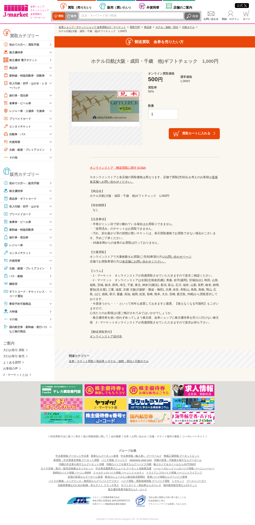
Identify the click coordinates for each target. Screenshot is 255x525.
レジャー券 (13, 245)
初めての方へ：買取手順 (22, 44)
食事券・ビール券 (18, 103)
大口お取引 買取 (13, 351)
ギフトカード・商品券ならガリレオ (141, 485)
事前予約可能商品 (18, 304)
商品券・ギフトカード (21, 198)
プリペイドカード (18, 118)
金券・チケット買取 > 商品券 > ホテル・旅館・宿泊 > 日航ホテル (109, 361)
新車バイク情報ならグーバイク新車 (167, 476)
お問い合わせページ (178, 256)
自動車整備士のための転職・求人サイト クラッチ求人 (88, 485)
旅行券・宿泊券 (16, 95)
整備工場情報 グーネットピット (182, 455)
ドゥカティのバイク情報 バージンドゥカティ (118, 472)
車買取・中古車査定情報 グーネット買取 (76, 460)
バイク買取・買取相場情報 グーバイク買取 (145, 481)
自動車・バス (15, 134)
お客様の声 (10, 369)
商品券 (10, 67)
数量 (151, 105)
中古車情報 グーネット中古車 (72, 455)
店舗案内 (182, 7)
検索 (195, 16)
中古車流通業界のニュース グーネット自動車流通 (123, 468)
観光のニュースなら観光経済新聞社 (125, 476)
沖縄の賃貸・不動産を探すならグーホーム (178, 460)
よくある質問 (12, 363)
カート (246, 19)
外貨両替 (153, 7)
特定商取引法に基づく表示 (65, 436)
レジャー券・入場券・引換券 (25, 110)
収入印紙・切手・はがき (22, 206)
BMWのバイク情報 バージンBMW (72, 472)
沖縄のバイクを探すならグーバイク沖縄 (128, 464)
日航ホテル (188, 27)
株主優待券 (13, 52)
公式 (242, 5)
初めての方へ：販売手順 (22, 183)
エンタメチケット (18, 126)
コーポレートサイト (193, 436)
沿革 (126, 436)
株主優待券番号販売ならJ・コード (127, 489)
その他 (10, 157)
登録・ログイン (230, 19)
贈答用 (10, 283)
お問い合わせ (211, 19)
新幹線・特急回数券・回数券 (25, 75)
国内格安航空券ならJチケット (180, 485)
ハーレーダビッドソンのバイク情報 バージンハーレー (183, 468)
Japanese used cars (140, 460)
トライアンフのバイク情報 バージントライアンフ (174, 472)
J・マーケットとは (15, 375)
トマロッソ (178, 481)
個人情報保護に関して (95, 436)
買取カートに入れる (196, 133)
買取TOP (135, 27)
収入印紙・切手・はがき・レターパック (25, 85)
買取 (61, 16)
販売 (73, 16)
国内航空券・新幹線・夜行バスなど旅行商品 (25, 329)
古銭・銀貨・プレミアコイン (25, 149)
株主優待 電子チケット (21, 59)
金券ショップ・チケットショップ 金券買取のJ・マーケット (92, 27)
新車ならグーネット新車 (104, 455)
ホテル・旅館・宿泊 (167, 27)
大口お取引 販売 (13, 357)
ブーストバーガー (196, 481)
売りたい (80, 7)
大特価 (10, 311)
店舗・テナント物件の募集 (164, 436)
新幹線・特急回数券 (19, 229)
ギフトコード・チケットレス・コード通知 (23, 293)
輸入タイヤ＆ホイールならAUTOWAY (174, 464)
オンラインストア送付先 (106, 336)
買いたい (119, 7)
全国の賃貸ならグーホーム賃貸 (85, 476)
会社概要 (116, 436)
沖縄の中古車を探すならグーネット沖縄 (81, 464)
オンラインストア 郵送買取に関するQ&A (118, 167)
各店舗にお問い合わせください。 (144, 261)
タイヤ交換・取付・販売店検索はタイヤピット (67, 468)
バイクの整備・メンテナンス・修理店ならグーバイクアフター (84, 481)
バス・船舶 (13, 276)
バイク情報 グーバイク (114, 460)
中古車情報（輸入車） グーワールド (141, 455)
